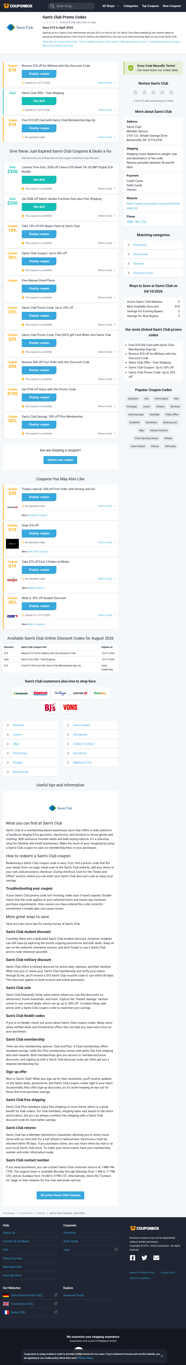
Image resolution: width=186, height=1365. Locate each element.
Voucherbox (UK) (30, 1304)
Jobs (90, 1250)
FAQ (5, 1250)
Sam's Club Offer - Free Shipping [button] (43, 93)
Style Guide (70, 1241)
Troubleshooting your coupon (164, 41)
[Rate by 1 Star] (136, 92)
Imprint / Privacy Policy (142, 1272)
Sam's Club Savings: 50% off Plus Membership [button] (52, 416)
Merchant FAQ (12, 1267)
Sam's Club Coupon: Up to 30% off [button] (44, 253)
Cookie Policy (167, 1272)
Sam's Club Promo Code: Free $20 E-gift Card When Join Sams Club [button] (66, 335)
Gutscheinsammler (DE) (30, 1295)
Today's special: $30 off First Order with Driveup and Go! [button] (58, 489)
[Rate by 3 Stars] (153, 92)
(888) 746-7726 (136, 222)
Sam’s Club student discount (58, 45)
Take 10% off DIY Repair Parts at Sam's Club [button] (51, 226)
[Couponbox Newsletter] (156, 1259)
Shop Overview (12, 1258)
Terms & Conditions (140, 1278)
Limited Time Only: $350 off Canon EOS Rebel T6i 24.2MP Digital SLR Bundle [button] (67, 169)
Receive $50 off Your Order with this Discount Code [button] (55, 362)
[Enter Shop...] (71, 6)
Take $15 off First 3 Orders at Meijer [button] (45, 562)
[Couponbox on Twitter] (144, 1259)
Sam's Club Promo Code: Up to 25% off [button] (47, 307)
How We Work (12, 1275)
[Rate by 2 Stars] (144, 92)
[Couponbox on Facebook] (133, 1259)
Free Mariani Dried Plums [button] (38, 280)
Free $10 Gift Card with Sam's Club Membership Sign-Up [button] (58, 120)
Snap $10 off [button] (30, 525)
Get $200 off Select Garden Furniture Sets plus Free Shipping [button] (61, 199)
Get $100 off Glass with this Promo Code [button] (49, 389)
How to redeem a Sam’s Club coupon (99, 41)
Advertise (69, 1232)
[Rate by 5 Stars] (171, 92)
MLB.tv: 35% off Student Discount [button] (44, 598)
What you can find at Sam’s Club (60, 41)
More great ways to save (134, 41)
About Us (9, 1232)
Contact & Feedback (16, 1241)
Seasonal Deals (73, 1295)
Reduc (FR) (30, 1312)
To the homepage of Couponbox (23, 6)
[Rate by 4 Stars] (162, 92)
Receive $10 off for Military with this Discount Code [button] (56, 66)
